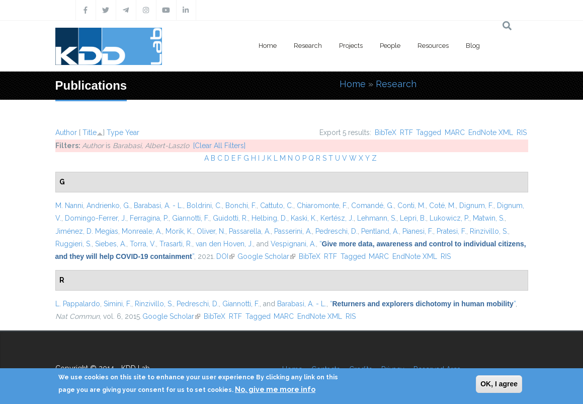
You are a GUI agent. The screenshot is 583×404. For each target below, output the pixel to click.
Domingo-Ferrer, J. (95, 218)
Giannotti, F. (190, 218)
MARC (455, 132)
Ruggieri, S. (73, 244)
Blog (473, 45)
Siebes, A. (110, 244)
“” (423, 304)
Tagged (428, 132)
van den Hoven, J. (224, 244)
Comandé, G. (372, 205)
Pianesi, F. (417, 231)
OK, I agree (499, 384)
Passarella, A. (250, 231)
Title (89, 132)
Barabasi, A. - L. (158, 205)
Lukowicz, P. (449, 218)
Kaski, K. (304, 218)
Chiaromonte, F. (322, 205)
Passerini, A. (293, 231)
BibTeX (385, 132)
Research (308, 45)
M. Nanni (69, 205)
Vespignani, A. (293, 244)
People (390, 45)
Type (115, 132)
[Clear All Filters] (219, 146)
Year (132, 132)
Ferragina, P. (149, 218)
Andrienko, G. (108, 205)
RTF (406, 132)
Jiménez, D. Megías (86, 231)
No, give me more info (275, 389)
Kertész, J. (337, 218)
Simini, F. (117, 304)
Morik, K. (179, 231)
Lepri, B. (413, 218)
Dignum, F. (476, 205)
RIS (522, 132)
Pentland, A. (380, 231)
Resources (433, 45)
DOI (225, 256)
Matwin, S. (489, 218)
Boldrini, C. (204, 205)
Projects (351, 45)
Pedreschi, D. (336, 231)
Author (66, 132)
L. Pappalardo (77, 304)
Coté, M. (442, 205)
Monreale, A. (142, 231)
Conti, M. (411, 205)
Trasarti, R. (175, 244)
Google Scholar (266, 256)
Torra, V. (143, 244)
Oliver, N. (211, 231)
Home (268, 45)
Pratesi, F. (451, 231)
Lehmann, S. (376, 218)
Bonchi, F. (241, 205)
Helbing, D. (269, 218)
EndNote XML (490, 132)
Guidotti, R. (230, 218)
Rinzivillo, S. (489, 231)
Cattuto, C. (276, 205)
